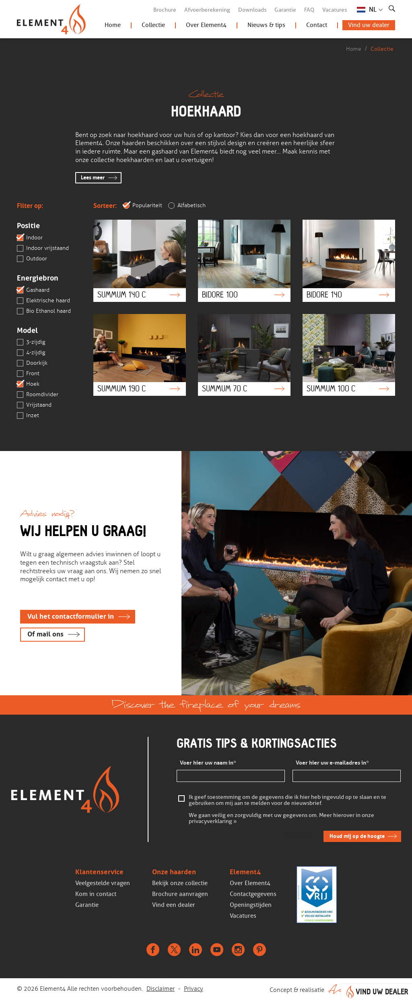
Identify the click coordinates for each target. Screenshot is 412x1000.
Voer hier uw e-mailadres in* (332, 762)
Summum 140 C (139, 260)
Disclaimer (160, 988)
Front (28, 373)
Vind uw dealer (368, 25)
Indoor (30, 238)
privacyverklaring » (213, 822)
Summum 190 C (139, 355)
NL (373, 9)
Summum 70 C (244, 355)
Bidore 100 (244, 260)
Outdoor (32, 259)
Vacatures (334, 9)
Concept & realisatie (332, 989)
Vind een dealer (173, 905)
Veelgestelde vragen (102, 883)
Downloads (252, 9)
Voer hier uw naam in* (208, 762)
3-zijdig (31, 342)
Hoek (28, 384)
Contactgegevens (253, 894)
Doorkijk (32, 363)
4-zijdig (31, 352)
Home (113, 25)
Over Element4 (206, 25)
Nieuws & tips (266, 25)
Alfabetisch (187, 205)
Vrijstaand (34, 405)
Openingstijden (251, 905)
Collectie (153, 25)
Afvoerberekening (207, 9)
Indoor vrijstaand (43, 248)
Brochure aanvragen (180, 894)
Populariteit (142, 205)
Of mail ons (45, 634)
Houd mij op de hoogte (357, 836)
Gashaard (33, 290)
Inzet (28, 415)
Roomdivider (37, 394)
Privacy (193, 988)
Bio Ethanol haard (44, 311)
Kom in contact (95, 894)
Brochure (164, 9)
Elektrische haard (43, 300)
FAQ (309, 9)
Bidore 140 (349, 260)
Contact (316, 25)
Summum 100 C (349, 355)
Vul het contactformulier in (70, 616)
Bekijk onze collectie (180, 883)
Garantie (285, 9)
